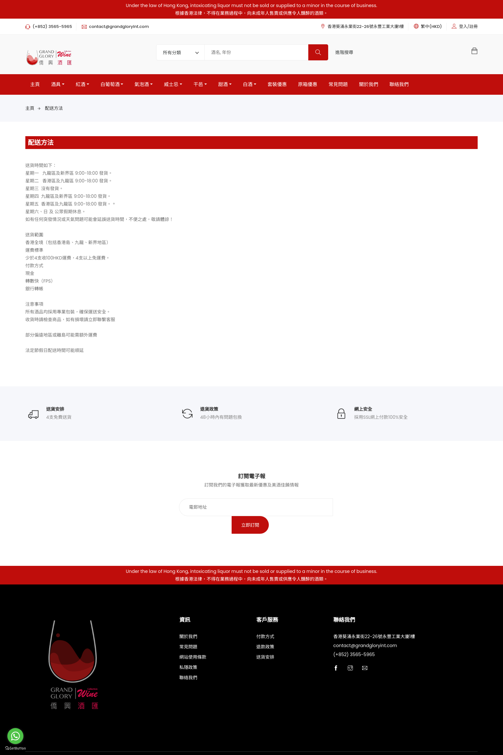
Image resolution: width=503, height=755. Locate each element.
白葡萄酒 (110, 84)
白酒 (247, 84)
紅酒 (80, 84)
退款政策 (265, 630)
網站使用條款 (192, 640)
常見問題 (338, 84)
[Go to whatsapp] (15, 736)
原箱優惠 (307, 84)
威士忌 (171, 84)
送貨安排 (265, 640)
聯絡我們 (399, 84)
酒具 (56, 84)
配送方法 (54, 108)
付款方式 (265, 619)
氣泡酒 (141, 84)
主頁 (35, 84)
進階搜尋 (344, 52)
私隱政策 (188, 650)
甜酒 (223, 84)
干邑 (198, 84)
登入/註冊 (468, 26)
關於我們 (368, 84)
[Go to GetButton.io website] (15, 748)
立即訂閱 (328, 507)
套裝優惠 (277, 84)
